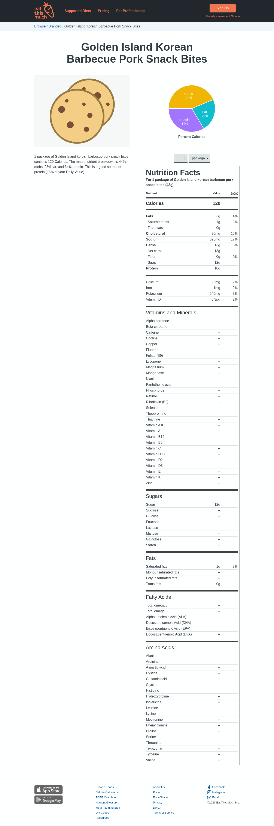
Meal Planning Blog (108, 807)
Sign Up (223, 8)
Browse (40, 26)
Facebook (216, 787)
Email (213, 797)
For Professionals (130, 11)
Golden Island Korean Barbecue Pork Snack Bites (137, 53)
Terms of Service (163, 812)
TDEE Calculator (106, 797)
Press (156, 792)
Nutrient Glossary (107, 802)
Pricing (103, 11)
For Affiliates (161, 797)
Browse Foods (105, 787)
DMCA (157, 807)
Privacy (157, 802)
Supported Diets (77, 11)
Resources (102, 818)
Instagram (216, 792)
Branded (55, 26)
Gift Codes (102, 812)
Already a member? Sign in (223, 16)
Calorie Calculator (107, 792)
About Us (159, 787)
